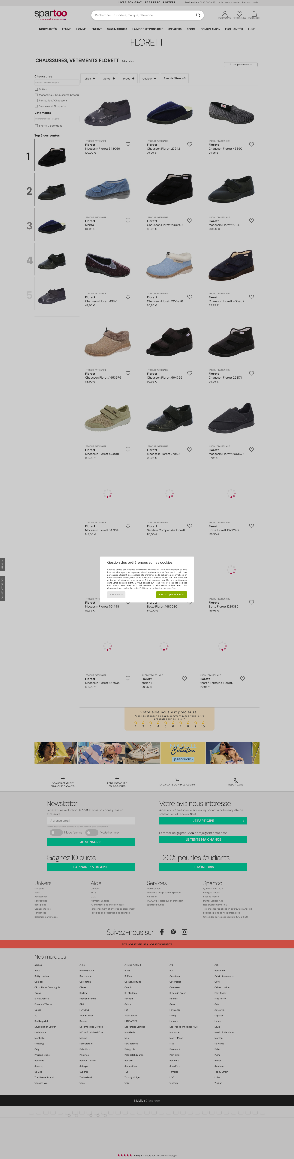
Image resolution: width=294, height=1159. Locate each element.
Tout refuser (116, 594)
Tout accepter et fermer (171, 594)
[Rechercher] (198, 15)
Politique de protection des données (157, 588)
